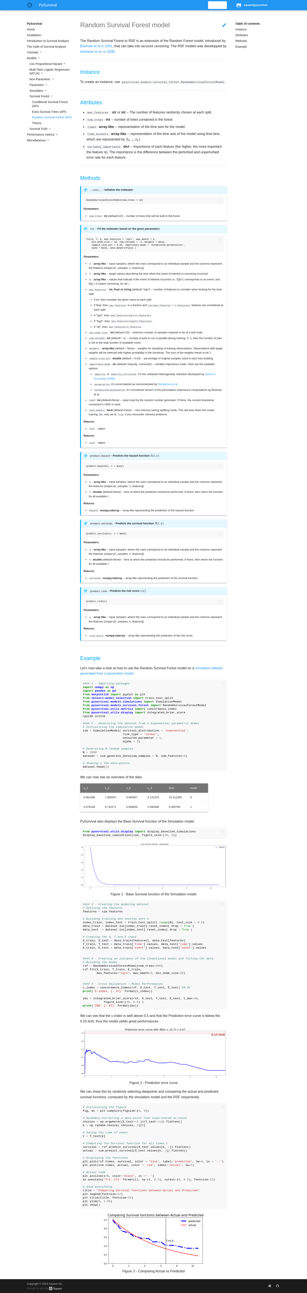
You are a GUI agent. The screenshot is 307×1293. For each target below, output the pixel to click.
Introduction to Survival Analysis (48, 41)
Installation (34, 35)
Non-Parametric (40, 79)
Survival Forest (39, 96)
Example (241, 46)
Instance (241, 29)
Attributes (241, 35)
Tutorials (33, 52)
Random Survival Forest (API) (52, 117)
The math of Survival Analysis (46, 46)
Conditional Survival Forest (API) (50, 104)
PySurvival (34, 23)
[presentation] (133, 139)
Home (31, 29)
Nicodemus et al (167, 384)
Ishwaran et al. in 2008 (97, 51)
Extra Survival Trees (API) (49, 111)
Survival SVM (38, 128)
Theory (36, 123)
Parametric (37, 85)
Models (32, 58)
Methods (241, 41)
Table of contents (247, 23)
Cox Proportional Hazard (46, 64)
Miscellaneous (37, 140)
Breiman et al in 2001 (96, 46)
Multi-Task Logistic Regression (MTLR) (49, 71)
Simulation (36, 90)
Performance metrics (41, 134)
